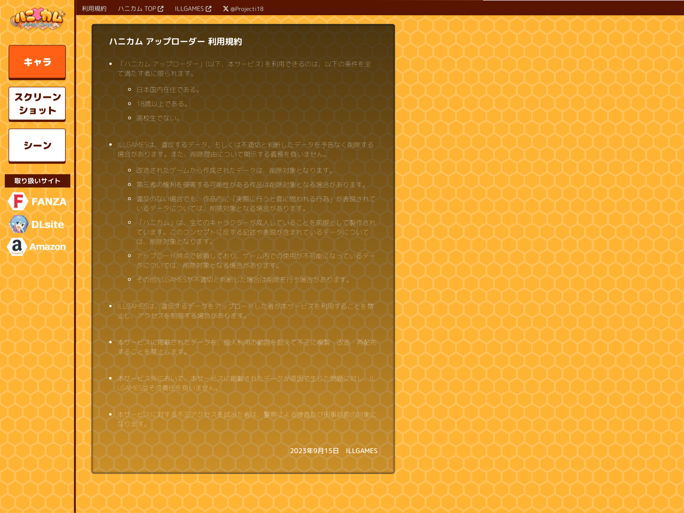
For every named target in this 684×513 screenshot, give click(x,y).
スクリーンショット (37, 103)
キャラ (37, 61)
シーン (37, 145)
